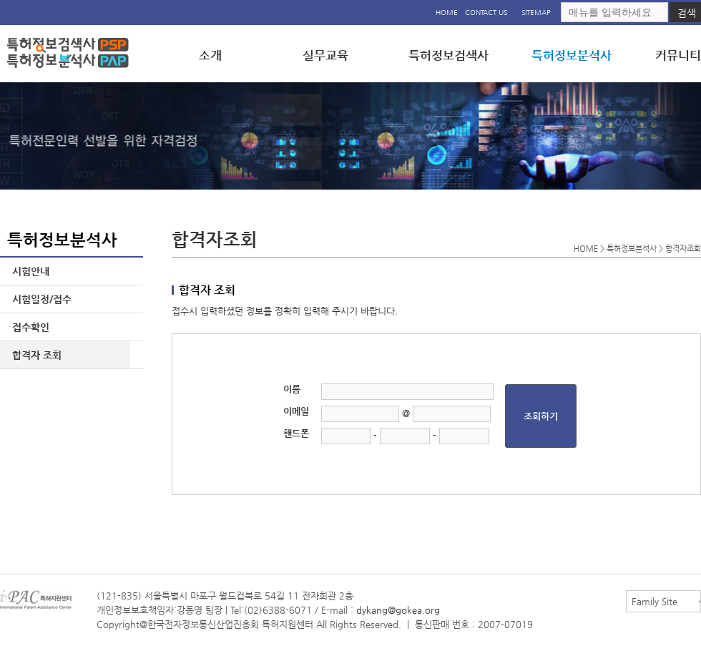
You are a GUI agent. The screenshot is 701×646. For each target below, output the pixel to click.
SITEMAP (536, 12)
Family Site (654, 601)
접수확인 (27, 327)
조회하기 (541, 416)
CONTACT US (486, 12)
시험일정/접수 (39, 299)
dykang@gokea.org (398, 610)
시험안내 (27, 271)
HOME (447, 12)
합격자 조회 (34, 355)
